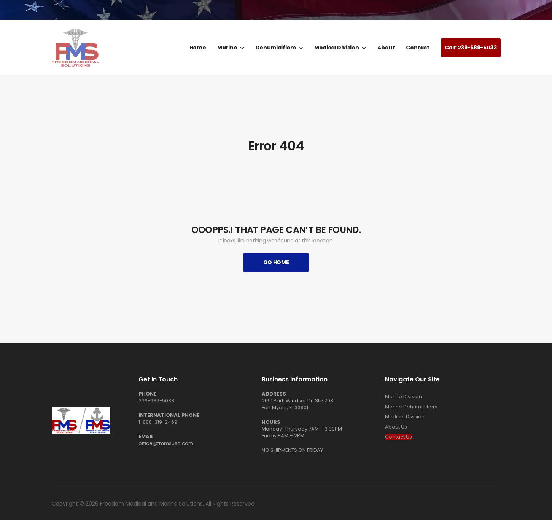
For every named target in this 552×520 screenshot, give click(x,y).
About (386, 47)
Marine (227, 47)
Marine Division (403, 397)
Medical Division (336, 47)
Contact (418, 47)
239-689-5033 (156, 400)
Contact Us (398, 437)
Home (197, 47)
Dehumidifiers (276, 47)
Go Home (276, 262)
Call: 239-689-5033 (471, 47)
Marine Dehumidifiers (411, 407)
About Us (396, 427)
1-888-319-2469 (157, 422)
